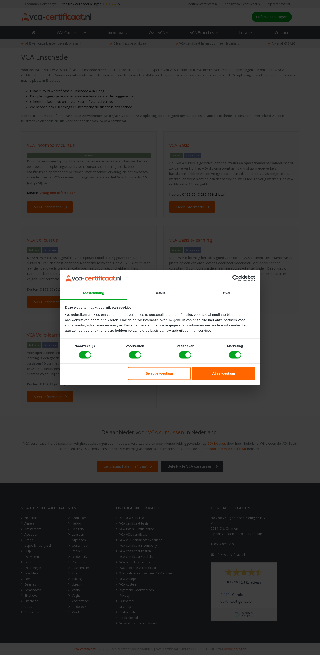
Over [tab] (227, 293)
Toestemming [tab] (93, 293)
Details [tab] (160, 293)
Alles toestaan (223, 373)
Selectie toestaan (159, 373)
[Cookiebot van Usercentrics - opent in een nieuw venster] (235, 278)
